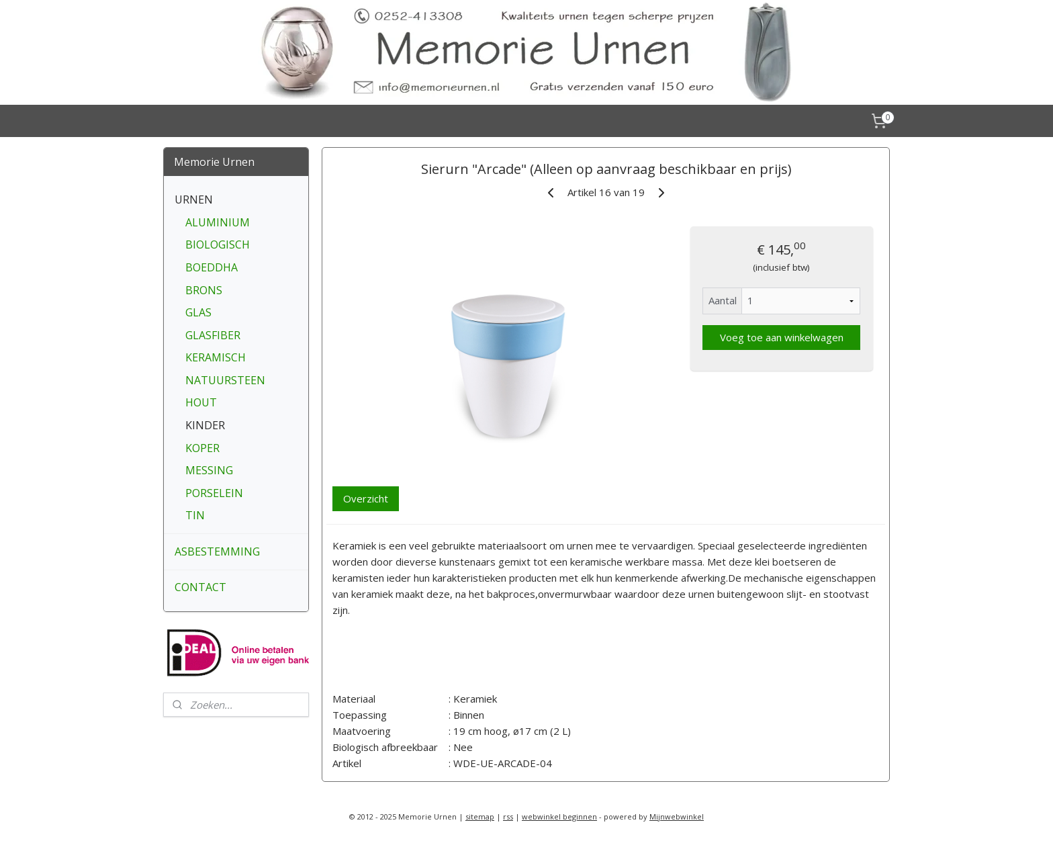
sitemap (479, 816)
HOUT (201, 402)
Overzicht (365, 498)
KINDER (205, 425)
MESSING (209, 470)
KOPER (202, 448)
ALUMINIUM (217, 222)
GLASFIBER (212, 335)
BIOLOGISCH (217, 244)
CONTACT (200, 587)
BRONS (203, 290)
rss (508, 816)
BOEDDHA (211, 267)
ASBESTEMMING (217, 551)
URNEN (194, 199)
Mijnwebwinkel (676, 816)
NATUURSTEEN (225, 380)
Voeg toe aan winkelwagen (781, 337)
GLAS (198, 312)
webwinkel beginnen (559, 816)
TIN (195, 515)
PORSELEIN (214, 493)
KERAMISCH (215, 357)
